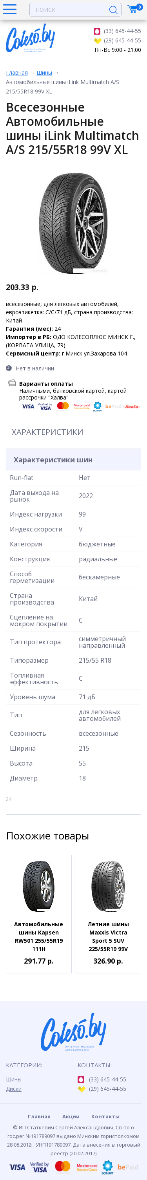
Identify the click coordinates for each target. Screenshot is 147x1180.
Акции (71, 1116)
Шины (44, 72)
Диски (14, 1088)
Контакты (105, 1116)
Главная (17, 72)
